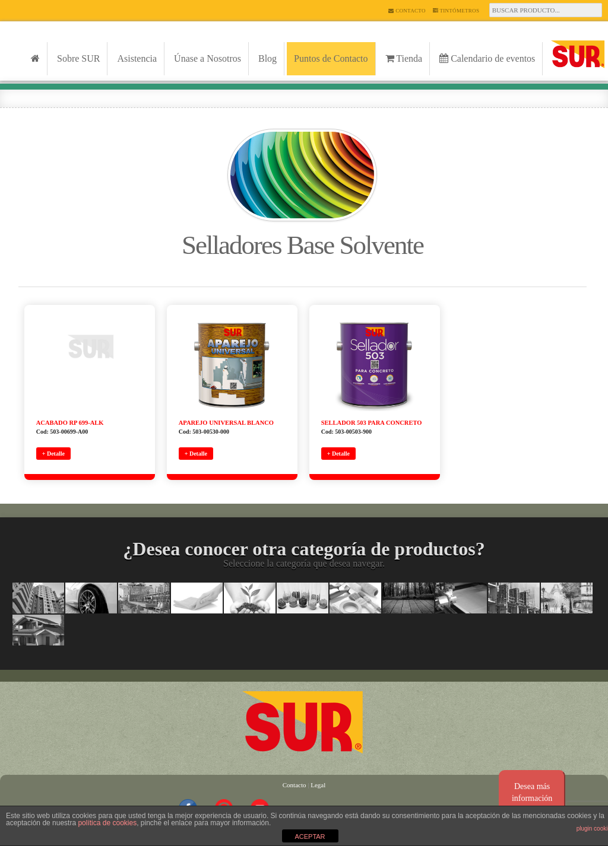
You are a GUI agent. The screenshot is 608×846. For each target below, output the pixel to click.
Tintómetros (456, 11)
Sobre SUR (78, 58)
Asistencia (137, 58)
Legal (318, 784)
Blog (267, 58)
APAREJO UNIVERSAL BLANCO (226, 422)
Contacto (406, 11)
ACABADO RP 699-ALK (70, 422)
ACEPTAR (309, 836)
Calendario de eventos (487, 58)
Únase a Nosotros (207, 58)
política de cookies (107, 823)
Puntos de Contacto (331, 58)
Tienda (404, 58)
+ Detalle (53, 453)
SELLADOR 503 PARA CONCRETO (371, 422)
